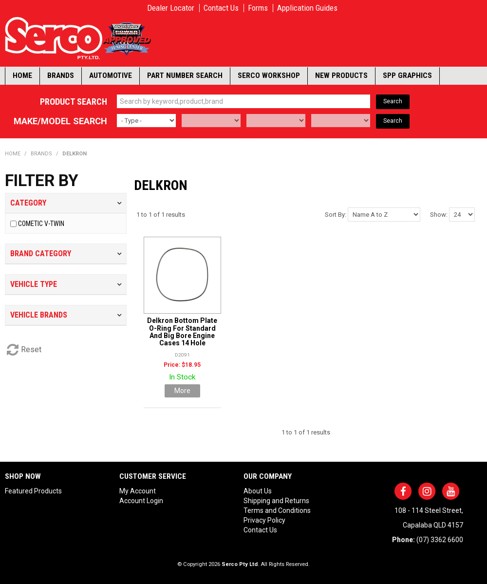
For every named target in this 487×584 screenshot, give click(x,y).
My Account (137, 491)
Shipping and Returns (276, 501)
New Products (341, 75)
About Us (258, 491)
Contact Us (221, 8)
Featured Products (33, 491)
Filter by (41, 181)
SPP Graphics (407, 75)
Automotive (110, 75)
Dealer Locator (170, 8)
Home (22, 75)
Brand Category (40, 253)
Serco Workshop (269, 75)
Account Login (141, 501)
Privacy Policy (264, 520)
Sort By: (335, 214)
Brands (60, 75)
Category (28, 202)
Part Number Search (185, 75)
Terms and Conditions (277, 510)
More (182, 391)
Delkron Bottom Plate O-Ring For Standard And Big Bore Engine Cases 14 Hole (182, 332)
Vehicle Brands (38, 315)
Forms (258, 8)
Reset (31, 349)
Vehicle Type (33, 284)
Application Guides (307, 8)
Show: (439, 214)
